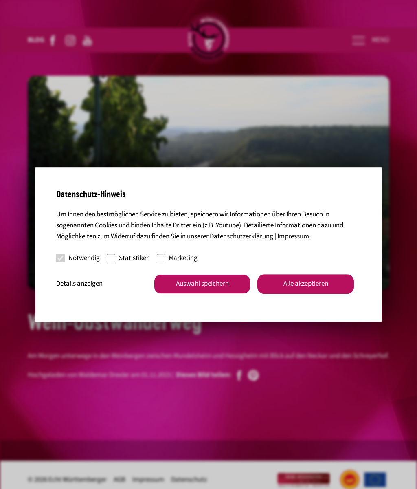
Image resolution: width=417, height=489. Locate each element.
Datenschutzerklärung (241, 237)
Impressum (293, 237)
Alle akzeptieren (305, 284)
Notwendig (78, 258)
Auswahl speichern (202, 284)
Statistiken (128, 258)
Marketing (177, 258)
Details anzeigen (79, 284)
